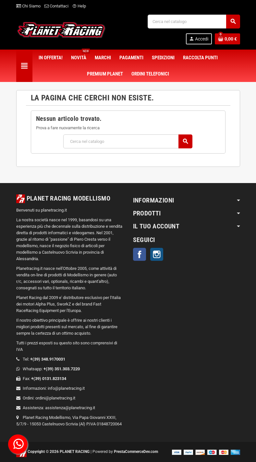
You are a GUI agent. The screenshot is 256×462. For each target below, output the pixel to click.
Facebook (139, 254)
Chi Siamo (28, 6)
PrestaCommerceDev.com (136, 451)
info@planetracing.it (66, 388)
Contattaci (56, 6)
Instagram (156, 254)
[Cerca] (194, 22)
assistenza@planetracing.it (70, 407)
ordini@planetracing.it (55, 398)
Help (79, 6)
